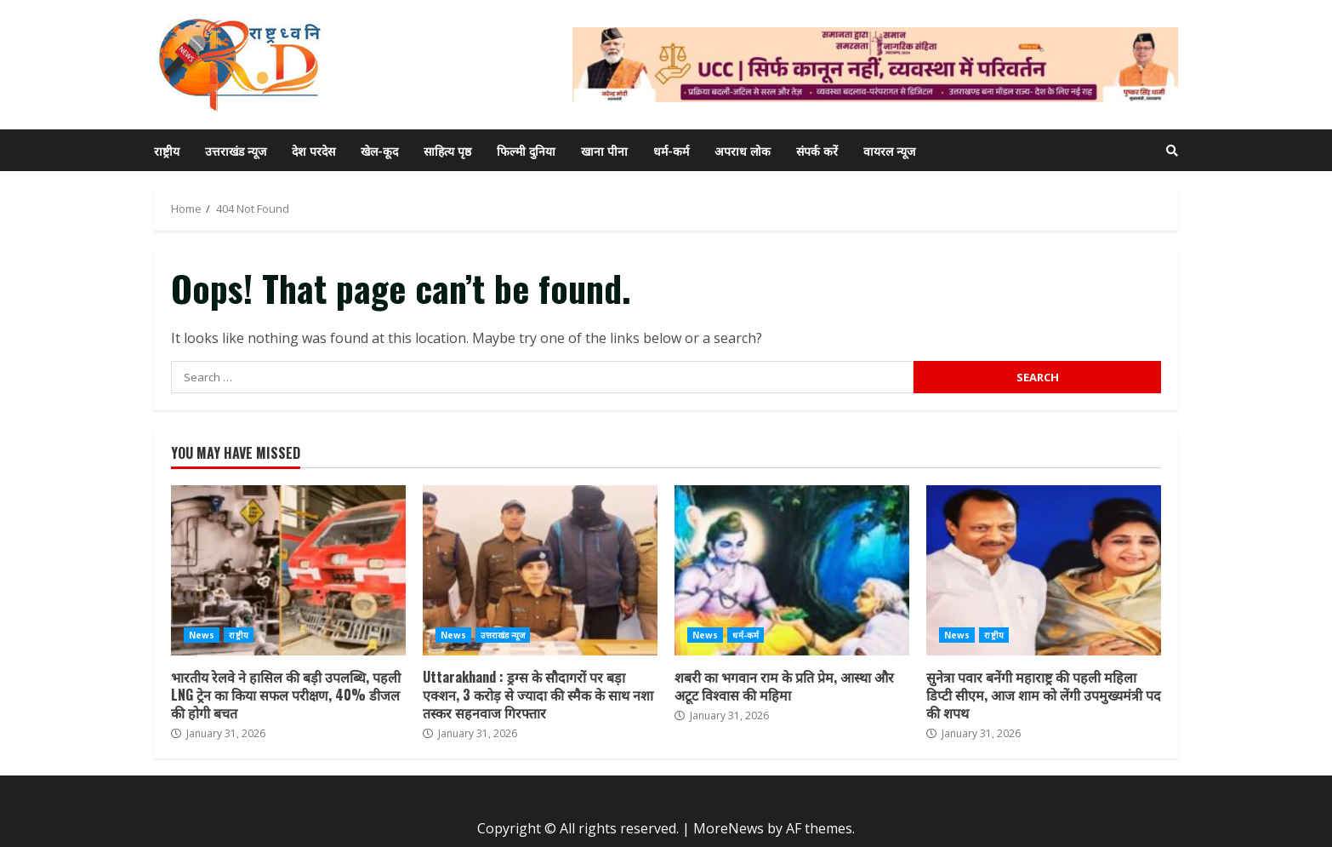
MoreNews (728, 828)
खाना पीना (604, 150)
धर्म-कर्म (671, 150)
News (201, 635)
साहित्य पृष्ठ (447, 150)
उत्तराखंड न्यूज (235, 150)
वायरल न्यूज (889, 150)
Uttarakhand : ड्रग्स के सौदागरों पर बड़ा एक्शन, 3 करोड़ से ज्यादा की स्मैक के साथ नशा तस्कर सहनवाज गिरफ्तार (540, 570)
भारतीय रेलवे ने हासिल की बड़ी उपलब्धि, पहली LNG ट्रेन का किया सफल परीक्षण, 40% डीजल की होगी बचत (288, 570)
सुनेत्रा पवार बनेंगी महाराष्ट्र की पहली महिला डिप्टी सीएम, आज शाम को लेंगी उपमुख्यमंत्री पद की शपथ (1043, 570)
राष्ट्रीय (166, 150)
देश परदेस (313, 150)
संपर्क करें (817, 150)
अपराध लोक (742, 150)
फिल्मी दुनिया (526, 150)
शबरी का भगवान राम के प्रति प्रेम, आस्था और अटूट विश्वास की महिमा (792, 570)
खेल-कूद (379, 150)
